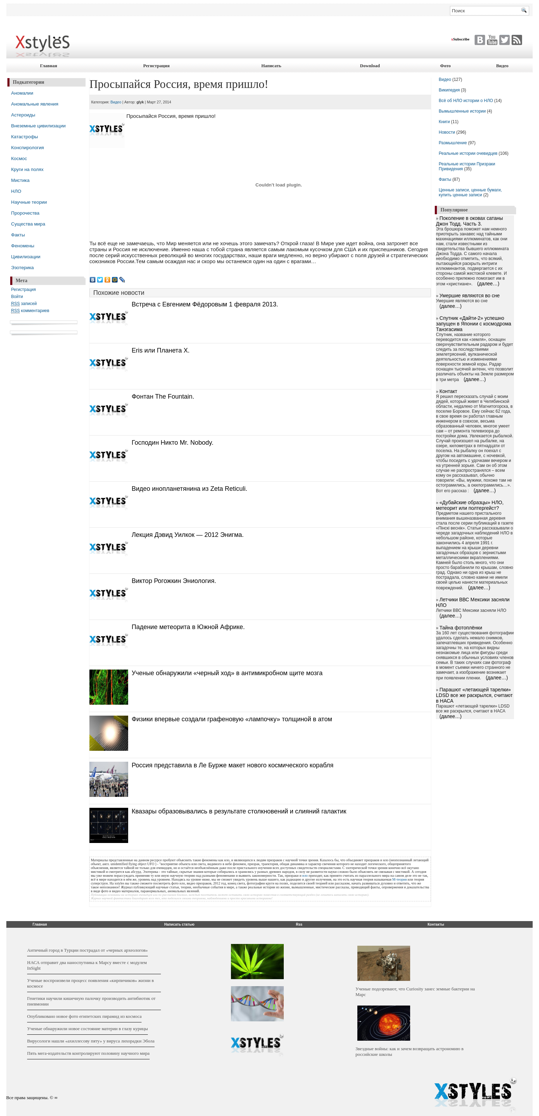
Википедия (449, 90)
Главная (48, 65)
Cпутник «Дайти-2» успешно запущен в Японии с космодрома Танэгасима (473, 323)
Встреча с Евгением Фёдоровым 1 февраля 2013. (205, 304)
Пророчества (25, 213)
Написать (271, 65)
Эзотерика (22, 267)
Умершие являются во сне (469, 295)
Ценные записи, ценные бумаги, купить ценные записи (470, 192)
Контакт (448, 391)
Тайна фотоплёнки (460, 627)
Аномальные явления (34, 104)
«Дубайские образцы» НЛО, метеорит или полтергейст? (469, 505)
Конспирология (27, 147)
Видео (502, 65)
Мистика (20, 180)
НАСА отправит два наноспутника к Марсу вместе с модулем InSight (87, 965)
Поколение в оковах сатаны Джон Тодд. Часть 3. (469, 221)
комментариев (30, 310)
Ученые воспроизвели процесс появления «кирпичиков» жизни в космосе (90, 983)
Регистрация (156, 65)
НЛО (16, 191)
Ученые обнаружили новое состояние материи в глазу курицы (87, 1028)
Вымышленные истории (463, 111)
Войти (17, 296)
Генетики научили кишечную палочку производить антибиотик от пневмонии (91, 1001)
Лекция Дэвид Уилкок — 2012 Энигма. (188, 534)
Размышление (453, 142)
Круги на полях (27, 169)
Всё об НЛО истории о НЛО (466, 100)
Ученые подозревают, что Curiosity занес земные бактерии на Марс (415, 991)
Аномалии (22, 93)
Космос (19, 158)
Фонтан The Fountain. (163, 396)
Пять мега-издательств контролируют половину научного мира (88, 1053)
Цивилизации (25, 256)
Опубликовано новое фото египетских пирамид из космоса (84, 1016)
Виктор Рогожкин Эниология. (174, 580)
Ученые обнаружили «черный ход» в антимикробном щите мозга (227, 673)
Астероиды (23, 115)
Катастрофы (24, 136)
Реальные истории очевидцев (468, 153)
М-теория (399, 879)
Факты (18, 234)
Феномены (23, 245)
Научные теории (29, 202)
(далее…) (488, 283)
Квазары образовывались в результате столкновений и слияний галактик (239, 811)
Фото (445, 65)
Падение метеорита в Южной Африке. (188, 626)
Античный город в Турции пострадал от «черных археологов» (87, 950)
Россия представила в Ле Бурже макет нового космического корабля (232, 765)
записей (24, 303)
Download (370, 65)
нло (305, 875)
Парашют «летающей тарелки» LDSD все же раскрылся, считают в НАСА (474, 695)
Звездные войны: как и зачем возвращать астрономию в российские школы (410, 1051)
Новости (447, 132)
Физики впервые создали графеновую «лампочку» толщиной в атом (232, 719)
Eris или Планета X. (160, 350)
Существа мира (28, 224)
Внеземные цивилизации (38, 125)
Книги (444, 121)
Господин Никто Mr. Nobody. (172, 442)
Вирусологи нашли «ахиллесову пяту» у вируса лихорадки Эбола (91, 1041)
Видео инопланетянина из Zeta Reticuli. (189, 488)
